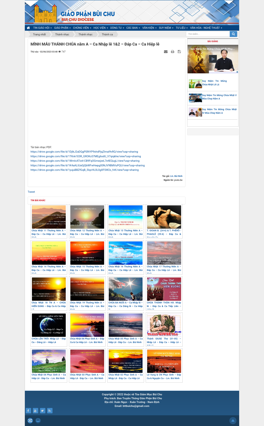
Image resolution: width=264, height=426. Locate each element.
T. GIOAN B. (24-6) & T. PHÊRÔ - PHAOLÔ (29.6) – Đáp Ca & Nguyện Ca (164, 222)
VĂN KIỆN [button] (149, 28)
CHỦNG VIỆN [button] (82, 28)
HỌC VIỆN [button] (101, 28)
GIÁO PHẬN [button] (62, 28)
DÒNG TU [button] (117, 28)
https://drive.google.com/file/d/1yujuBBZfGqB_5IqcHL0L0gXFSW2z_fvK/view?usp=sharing (85, 170)
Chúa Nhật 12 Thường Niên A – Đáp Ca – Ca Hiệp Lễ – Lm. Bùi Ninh (87, 222)
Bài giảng (213, 41)
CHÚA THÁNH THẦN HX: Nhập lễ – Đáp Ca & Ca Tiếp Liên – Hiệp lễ (164, 294)
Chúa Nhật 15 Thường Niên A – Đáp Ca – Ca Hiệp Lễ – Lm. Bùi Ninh (87, 258)
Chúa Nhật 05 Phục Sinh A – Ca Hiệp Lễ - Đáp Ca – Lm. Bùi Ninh (125, 328)
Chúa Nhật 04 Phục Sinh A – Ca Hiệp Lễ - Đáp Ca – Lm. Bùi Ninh (49, 364)
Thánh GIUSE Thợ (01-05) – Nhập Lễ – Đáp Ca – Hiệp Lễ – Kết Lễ (164, 330)
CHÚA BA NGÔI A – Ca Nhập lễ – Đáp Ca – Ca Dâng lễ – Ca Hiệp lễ (125, 294)
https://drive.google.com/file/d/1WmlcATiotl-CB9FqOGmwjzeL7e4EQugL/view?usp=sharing (85, 160)
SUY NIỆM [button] (166, 28)
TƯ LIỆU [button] (182, 28)
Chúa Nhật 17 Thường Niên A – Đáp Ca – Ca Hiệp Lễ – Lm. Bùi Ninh (164, 258)
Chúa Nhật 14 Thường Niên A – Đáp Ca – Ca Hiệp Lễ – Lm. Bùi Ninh (49, 258)
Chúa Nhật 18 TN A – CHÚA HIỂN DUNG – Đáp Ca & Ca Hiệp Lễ (49, 294)
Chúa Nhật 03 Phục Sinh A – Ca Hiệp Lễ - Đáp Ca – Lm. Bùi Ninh (87, 364)
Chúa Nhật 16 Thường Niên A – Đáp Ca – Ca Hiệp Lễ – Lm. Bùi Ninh (125, 258)
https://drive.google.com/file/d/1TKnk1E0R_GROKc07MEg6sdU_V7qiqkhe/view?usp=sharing (86, 156)
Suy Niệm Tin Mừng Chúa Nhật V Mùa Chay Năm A (219, 97)
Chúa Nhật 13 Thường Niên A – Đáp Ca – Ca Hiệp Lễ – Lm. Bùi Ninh (125, 222)
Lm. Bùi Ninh (176, 176)
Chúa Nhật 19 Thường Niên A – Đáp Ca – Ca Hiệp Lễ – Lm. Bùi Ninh (87, 294)
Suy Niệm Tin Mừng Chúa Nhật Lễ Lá (214, 83)
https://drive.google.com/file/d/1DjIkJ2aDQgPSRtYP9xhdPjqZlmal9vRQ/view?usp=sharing (84, 151)
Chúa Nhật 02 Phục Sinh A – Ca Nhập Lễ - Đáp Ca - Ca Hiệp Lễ (125, 364)
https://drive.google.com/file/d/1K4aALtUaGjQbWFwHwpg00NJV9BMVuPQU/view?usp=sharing (88, 165)
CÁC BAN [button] (133, 28)
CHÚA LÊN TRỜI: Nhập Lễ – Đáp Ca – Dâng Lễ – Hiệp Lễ (49, 328)
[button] (213, 59)
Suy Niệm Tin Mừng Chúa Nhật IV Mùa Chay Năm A (219, 111)
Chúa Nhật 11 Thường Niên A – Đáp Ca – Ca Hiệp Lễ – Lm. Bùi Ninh (49, 222)
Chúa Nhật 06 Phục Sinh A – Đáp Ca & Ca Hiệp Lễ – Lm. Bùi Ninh (87, 328)
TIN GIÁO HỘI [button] (42, 28)
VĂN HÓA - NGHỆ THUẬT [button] (206, 28)
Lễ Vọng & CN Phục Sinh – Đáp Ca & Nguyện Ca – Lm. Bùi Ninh (164, 364)
